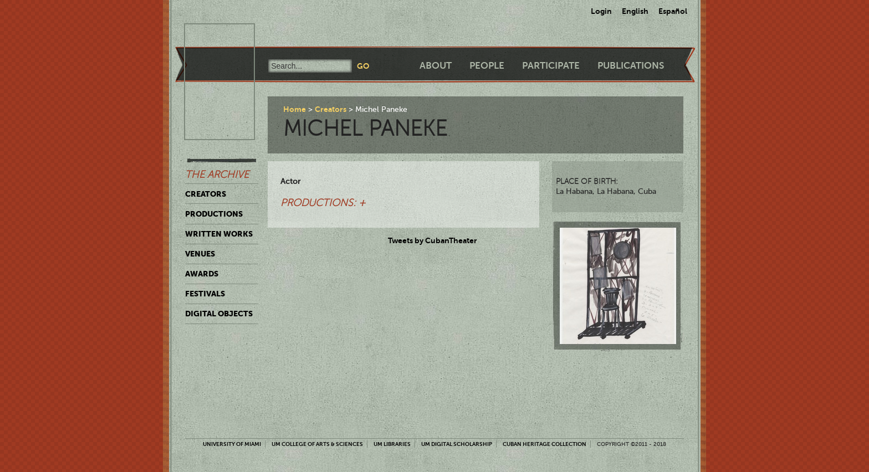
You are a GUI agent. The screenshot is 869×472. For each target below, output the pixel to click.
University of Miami (232, 444)
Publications (630, 65)
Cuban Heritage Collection (544, 444)
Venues (200, 253)
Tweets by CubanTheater (432, 240)
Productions (214, 213)
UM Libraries (392, 444)
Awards (201, 273)
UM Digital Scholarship (456, 444)
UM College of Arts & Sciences (317, 444)
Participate (551, 65)
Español (672, 11)
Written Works (219, 233)
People (486, 65)
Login (601, 11)
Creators (205, 193)
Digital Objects (219, 313)
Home (294, 109)
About (436, 65)
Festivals (205, 293)
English (635, 11)
